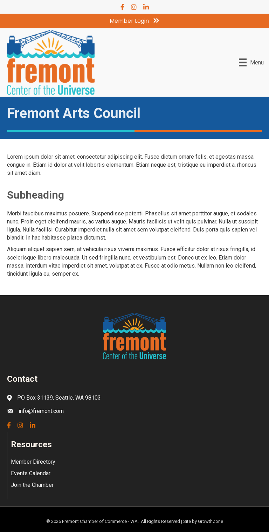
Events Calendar (30, 473)
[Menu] (251, 62)
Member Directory (33, 461)
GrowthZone (210, 521)
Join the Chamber (32, 485)
